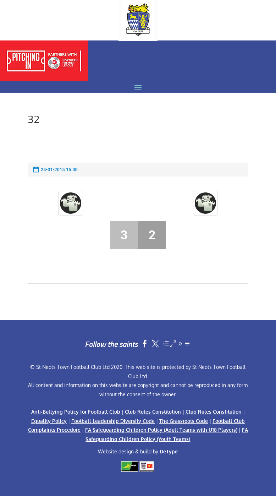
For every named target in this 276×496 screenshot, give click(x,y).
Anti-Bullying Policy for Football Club (75, 412)
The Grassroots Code (183, 421)
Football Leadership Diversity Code (113, 421)
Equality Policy (49, 421)
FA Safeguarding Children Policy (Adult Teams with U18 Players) (161, 430)
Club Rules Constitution (153, 412)
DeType (169, 451)
